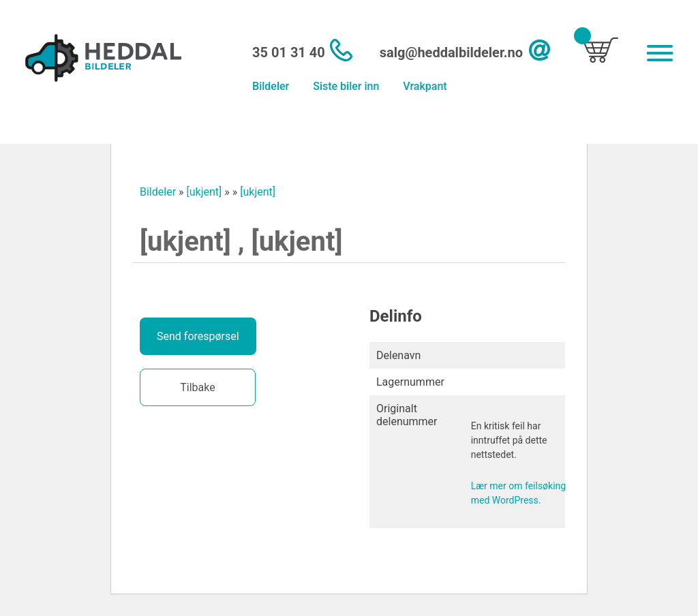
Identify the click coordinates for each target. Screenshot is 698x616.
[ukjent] (204, 191)
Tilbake (197, 387)
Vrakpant (424, 86)
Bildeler (270, 86)
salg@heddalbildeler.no (451, 52)
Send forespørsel (198, 336)
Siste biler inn (346, 86)
